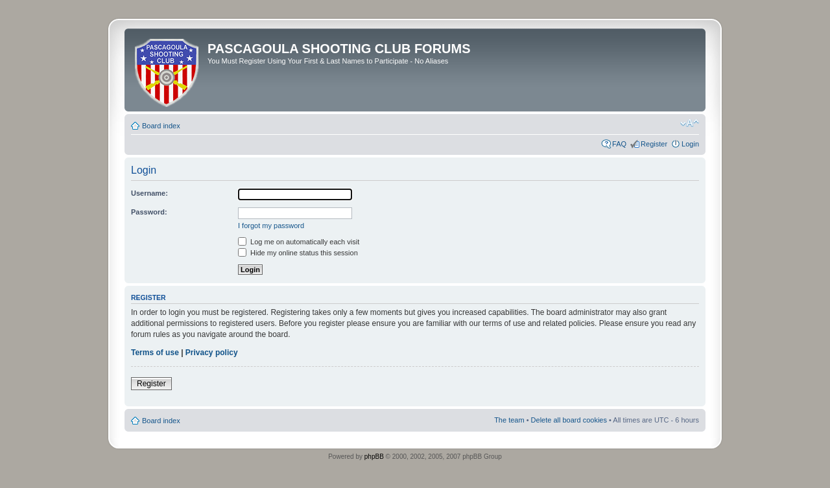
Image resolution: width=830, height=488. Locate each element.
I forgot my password (271, 225)
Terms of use (155, 352)
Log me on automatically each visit (298, 242)
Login (690, 144)
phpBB (374, 456)
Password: (149, 212)
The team (509, 420)
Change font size (689, 123)
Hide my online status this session (298, 253)
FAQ (619, 144)
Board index (161, 126)
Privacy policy (211, 352)
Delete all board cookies (569, 420)
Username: (149, 193)
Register (654, 144)
